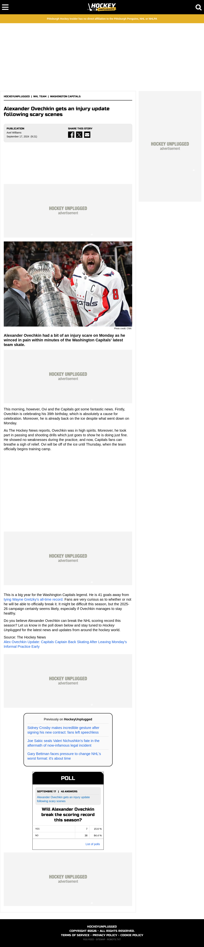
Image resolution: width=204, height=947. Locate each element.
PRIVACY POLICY (105, 935)
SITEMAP (100, 939)
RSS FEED (88, 939)
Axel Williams (14, 132)
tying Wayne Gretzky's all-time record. (33, 599)
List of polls (93, 844)
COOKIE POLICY (131, 935)
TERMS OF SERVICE (75, 935)
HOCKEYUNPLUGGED (17, 96)
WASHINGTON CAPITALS (65, 96)
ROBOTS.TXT (114, 939)
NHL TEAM (40, 96)
